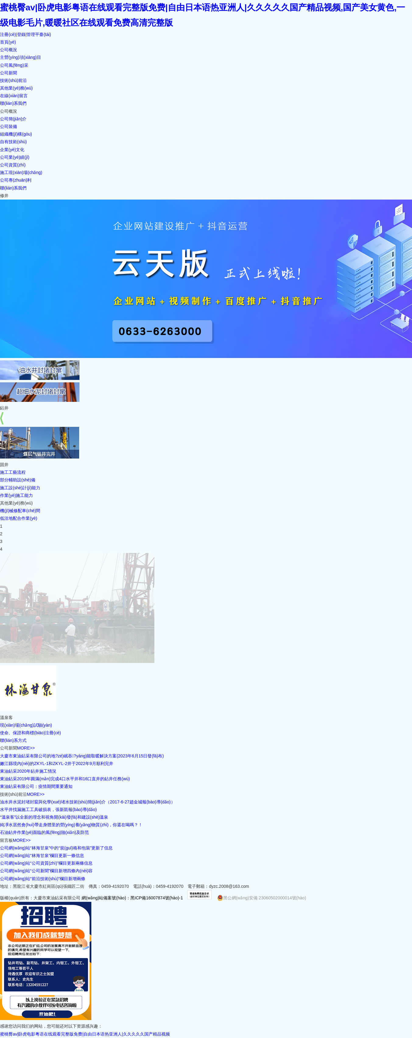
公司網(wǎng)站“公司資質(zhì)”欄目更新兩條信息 (46, 863)
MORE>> (26, 748)
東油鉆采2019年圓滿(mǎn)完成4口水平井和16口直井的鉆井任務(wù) (65, 778)
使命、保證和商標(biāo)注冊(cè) (30, 732)
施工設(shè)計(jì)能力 (20, 487)
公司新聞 (8, 72)
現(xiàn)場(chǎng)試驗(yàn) (26, 725)
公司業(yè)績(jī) (14, 157)
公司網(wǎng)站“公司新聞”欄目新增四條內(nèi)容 (46, 870)
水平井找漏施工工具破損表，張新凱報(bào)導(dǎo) (48, 809)
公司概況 (8, 49)
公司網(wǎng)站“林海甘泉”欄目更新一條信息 (42, 855)
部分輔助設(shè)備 (17, 479)
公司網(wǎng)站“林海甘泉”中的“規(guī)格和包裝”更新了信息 (56, 847)
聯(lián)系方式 (13, 740)
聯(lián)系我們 (13, 103)
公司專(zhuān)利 (15, 180)
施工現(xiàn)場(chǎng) (21, 172)
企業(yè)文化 (12, 149)
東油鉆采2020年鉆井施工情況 (28, 771)
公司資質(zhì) (13, 164)
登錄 (21, 34)
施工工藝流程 (13, 472)
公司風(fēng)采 (14, 65)
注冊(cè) (8, 34)
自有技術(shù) (13, 141)
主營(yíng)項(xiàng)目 (20, 57)
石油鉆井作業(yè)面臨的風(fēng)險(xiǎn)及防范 (44, 832)
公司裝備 (8, 126)
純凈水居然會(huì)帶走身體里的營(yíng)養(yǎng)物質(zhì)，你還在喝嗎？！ (71, 824)
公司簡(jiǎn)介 (13, 118)
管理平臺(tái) (38, 34)
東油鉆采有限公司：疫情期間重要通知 (36, 786)
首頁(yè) (8, 42)
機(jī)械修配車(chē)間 (20, 510)
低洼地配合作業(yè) (18, 518)
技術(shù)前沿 (13, 80)
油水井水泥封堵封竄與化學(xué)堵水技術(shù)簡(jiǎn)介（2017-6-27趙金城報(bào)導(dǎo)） (87, 801)
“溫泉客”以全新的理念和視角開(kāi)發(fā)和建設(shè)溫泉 (54, 817)
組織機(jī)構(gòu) (16, 134)
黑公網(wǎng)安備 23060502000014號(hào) (261, 898)
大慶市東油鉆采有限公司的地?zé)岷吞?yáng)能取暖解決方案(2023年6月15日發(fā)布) (82, 755)
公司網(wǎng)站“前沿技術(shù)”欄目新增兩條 (42, 878)
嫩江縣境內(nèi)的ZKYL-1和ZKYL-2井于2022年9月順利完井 (56, 763)
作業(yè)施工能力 (16, 495)
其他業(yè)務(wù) (16, 88)
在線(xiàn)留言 (14, 95)
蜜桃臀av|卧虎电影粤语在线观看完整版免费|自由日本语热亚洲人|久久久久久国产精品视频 (85, 1034)
